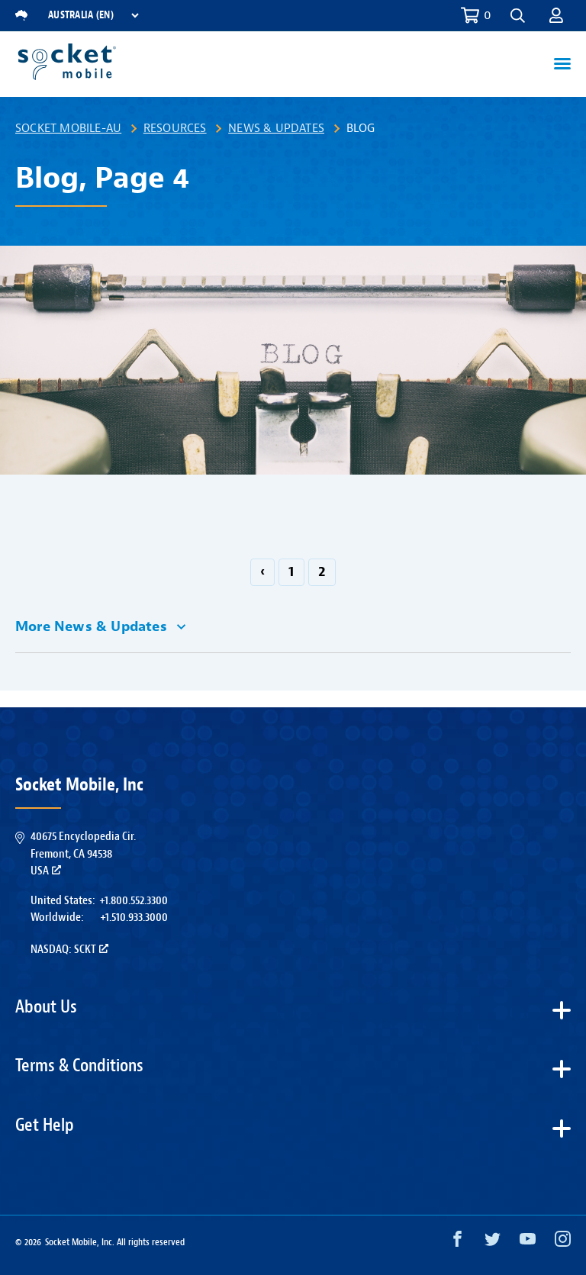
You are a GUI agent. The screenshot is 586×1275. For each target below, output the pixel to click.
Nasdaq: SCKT (69, 949)
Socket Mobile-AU (68, 128)
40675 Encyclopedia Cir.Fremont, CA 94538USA (83, 853)
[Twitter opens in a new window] (493, 1242)
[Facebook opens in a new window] (457, 1242)
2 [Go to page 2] (322, 572)
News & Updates (276, 128)
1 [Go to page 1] (291, 572)
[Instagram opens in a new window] (563, 1242)
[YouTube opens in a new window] (528, 1242)
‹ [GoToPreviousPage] (262, 572)
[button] (517, 15)
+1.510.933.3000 (134, 917)
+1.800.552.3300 (133, 900)
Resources (175, 128)
